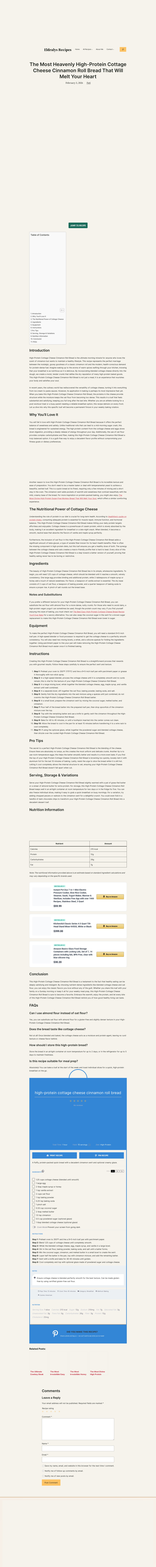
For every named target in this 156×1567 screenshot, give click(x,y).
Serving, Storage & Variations (43, 333)
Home (79, 49)
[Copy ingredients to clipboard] (43, 1170)
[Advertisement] (78, 21)
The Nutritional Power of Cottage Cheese (48, 319)
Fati (89, 83)
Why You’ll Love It (39, 316)
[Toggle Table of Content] (61, 310)
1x (113, 1170)
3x (122, 1170)
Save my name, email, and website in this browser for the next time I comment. (79, 1465)
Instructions (36, 328)
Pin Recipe (101, 1154)
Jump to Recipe (78, 225)
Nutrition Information (40, 336)
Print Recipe (55, 1154)
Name (45, 1443)
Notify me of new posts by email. (59, 1475)
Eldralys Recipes (57, 49)
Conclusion (37, 339)
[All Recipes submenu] (94, 49)
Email (45, 1454)
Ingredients (36, 322)
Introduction (36, 314)
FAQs (35, 342)
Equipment (36, 325)
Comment (47, 1416)
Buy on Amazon (110, 896)
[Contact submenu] (116, 49)
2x (117, 1170)
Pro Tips (35, 330)
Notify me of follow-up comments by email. (64, 1470)
